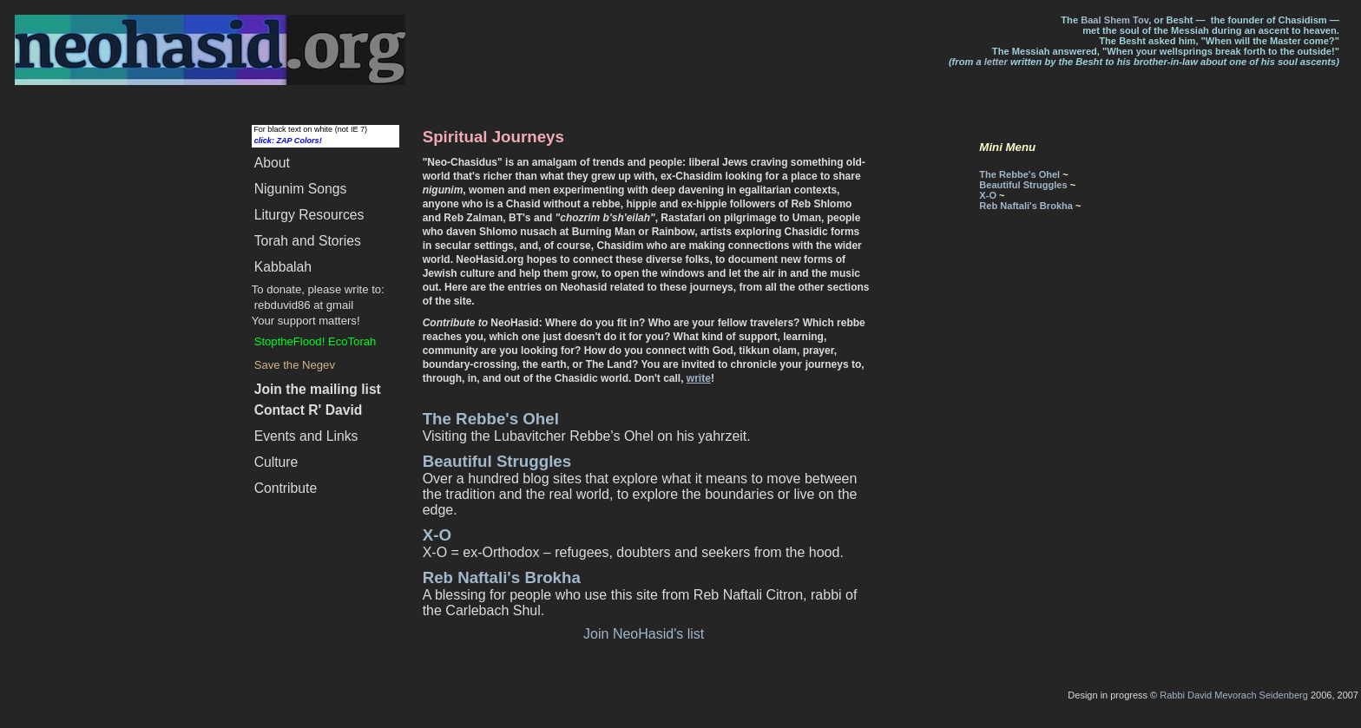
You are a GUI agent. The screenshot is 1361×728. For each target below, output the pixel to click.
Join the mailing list (317, 389)
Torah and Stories (307, 240)
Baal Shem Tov (1114, 20)
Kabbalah (283, 266)
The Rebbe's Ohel (491, 419)
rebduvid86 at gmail (303, 305)
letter (996, 61)
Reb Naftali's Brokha (502, 577)
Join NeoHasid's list (643, 633)
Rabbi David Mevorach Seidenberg (1234, 695)
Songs (300, 188)
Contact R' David (308, 410)
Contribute (286, 488)
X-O (437, 535)
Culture (276, 462)
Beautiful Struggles (497, 461)
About (272, 162)
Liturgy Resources (309, 214)
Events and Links (306, 436)
